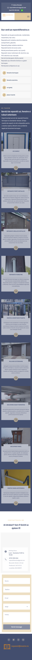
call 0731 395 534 (14, 10)
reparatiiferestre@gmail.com (17, 7)
